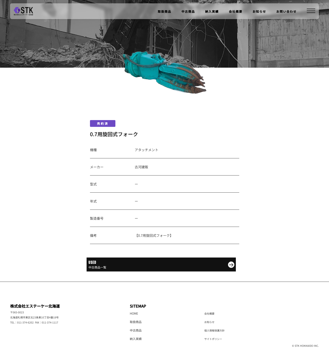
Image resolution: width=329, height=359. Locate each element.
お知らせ (259, 11)
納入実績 (212, 11)
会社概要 (235, 11)
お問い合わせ (286, 11)
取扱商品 (164, 11)
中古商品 (188, 11)
